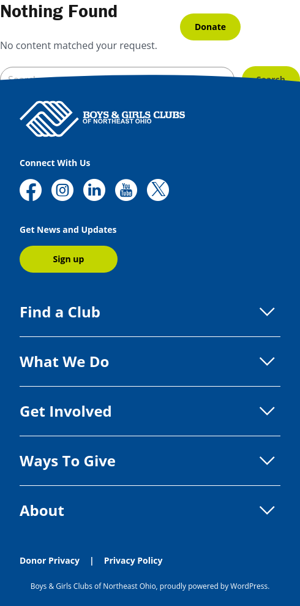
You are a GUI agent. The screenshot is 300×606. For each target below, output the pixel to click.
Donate (210, 26)
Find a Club (150, 311)
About (150, 510)
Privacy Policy (133, 560)
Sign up (68, 259)
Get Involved (150, 411)
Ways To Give (150, 460)
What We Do (150, 361)
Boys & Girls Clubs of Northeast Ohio (93, 586)
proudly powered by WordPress (214, 586)
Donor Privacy (50, 560)
